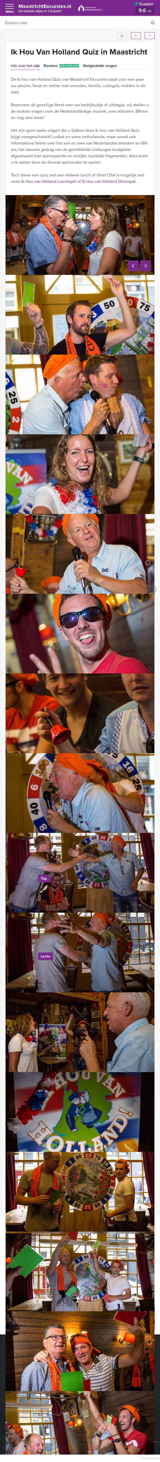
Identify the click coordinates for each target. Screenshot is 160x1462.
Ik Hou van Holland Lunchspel (48, 181)
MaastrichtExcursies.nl (48, 8)
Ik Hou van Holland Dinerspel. (109, 181)
